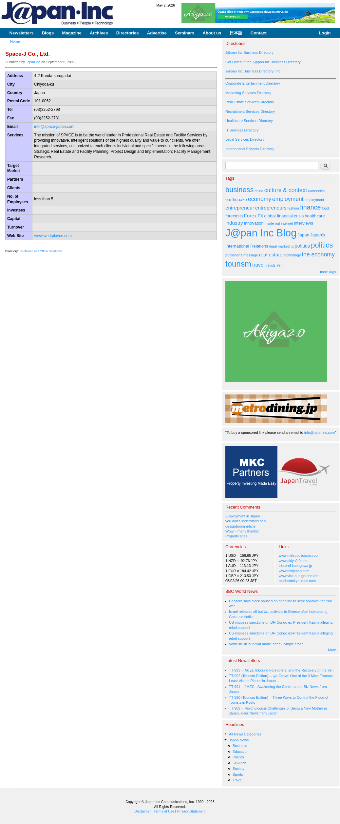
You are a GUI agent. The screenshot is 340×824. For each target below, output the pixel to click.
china (259, 191)
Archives (99, 32)
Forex (250, 215)
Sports (238, 774)
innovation (254, 223)
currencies (316, 191)
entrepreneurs (271, 208)
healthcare (315, 215)
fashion (293, 208)
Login (325, 32)
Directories (127, 32)
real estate (271, 254)
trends (270, 265)
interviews (303, 223)
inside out (272, 223)
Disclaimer (142, 811)
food (325, 208)
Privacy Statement (191, 811)
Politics (238, 757)
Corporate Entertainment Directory (252, 83)
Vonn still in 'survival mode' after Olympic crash (266, 644)
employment (288, 199)
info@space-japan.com (54, 126)
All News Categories (245, 734)
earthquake (236, 199)
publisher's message (241, 255)
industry (234, 223)
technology (292, 255)
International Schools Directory (249, 149)
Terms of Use (164, 811)
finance (310, 207)
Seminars (184, 32)
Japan (303, 234)
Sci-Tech (239, 763)
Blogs (48, 32)
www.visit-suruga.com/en (298, 576)
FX (260, 215)
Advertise (157, 32)
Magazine (71, 32)
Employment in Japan (242, 516)
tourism (238, 263)
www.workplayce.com (53, 235)
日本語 (236, 32)
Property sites (236, 536)
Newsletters (21, 32)
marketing (285, 246)
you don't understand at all (246, 521)
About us (211, 32)
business (239, 190)
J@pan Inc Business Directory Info (252, 71)
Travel (237, 780)
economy (259, 199)
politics (302, 246)
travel (258, 265)
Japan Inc (33, 62)
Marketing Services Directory (248, 93)
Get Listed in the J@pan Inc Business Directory (263, 62)
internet (287, 223)
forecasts (234, 215)
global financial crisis (284, 215)
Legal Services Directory (244, 139)
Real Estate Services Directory (249, 102)
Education (241, 752)
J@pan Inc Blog (260, 233)
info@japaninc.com (319, 432)
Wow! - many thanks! (242, 531)
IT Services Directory (241, 130)
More (332, 650)
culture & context (285, 190)
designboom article (240, 526)
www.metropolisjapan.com (299, 555)
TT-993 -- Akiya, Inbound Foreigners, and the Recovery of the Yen (281, 670)
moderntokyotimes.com (297, 581)
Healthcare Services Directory (249, 121)
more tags (328, 272)
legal (273, 246)
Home (15, 41)
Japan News (239, 740)
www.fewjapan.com (294, 571)
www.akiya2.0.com (294, 561)
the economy (318, 254)
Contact (259, 32)
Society (238, 769)
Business (240, 746)
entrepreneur (239, 208)
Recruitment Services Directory (250, 111)
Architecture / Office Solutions (41, 251)
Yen (279, 265)
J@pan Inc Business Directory (249, 52)
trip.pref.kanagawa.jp (295, 566)
